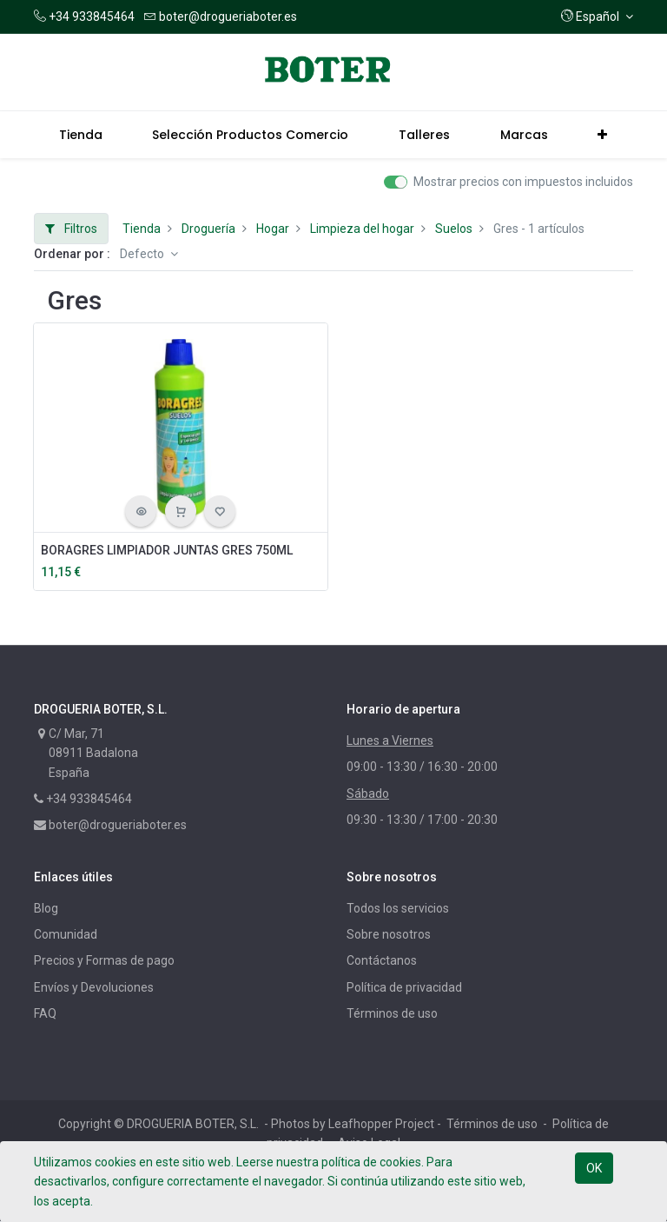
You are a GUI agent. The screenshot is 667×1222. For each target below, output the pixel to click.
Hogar (272, 229)
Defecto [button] (143, 254)
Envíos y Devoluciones (94, 987)
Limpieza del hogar (362, 229)
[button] (597, 16)
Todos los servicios (398, 908)
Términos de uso (392, 1013)
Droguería (208, 229)
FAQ (45, 1013)
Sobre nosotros (389, 934)
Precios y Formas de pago (104, 960)
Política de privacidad (404, 987)
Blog (46, 908)
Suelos (453, 229)
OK (594, 1168)
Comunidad (65, 934)
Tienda (141, 229)
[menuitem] (81, 134)
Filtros (71, 229)
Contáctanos (382, 960)
